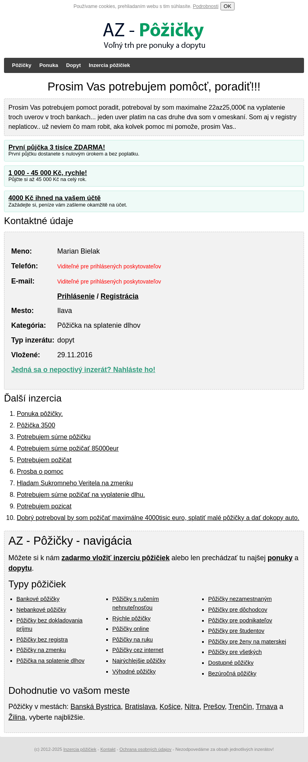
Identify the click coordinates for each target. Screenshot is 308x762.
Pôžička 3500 (36, 425)
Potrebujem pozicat (44, 506)
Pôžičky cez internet (137, 650)
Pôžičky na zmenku (41, 650)
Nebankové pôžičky (41, 609)
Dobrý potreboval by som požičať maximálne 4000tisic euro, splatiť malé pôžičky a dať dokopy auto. (158, 517)
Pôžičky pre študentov (236, 631)
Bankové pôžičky (38, 599)
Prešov (214, 707)
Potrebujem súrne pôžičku (54, 436)
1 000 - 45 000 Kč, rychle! (47, 173)
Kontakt (107, 749)
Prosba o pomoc (40, 471)
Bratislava (140, 707)
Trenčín (240, 707)
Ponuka (48, 65)
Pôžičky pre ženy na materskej (247, 641)
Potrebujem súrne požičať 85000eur (68, 448)
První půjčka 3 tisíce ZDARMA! (56, 147)
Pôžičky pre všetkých (235, 652)
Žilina (16, 717)
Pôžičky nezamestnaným (240, 599)
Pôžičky (21, 65)
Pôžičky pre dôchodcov (237, 609)
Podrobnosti (206, 6)
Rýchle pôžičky (131, 618)
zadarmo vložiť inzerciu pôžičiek (115, 558)
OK (227, 6)
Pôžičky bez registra (42, 639)
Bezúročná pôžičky (232, 673)
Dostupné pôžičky (231, 663)
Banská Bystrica (95, 707)
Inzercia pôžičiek (109, 65)
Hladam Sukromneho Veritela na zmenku (75, 483)
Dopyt (73, 65)
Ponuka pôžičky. (40, 413)
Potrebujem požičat (44, 460)
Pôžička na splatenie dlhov (50, 661)
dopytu (20, 568)
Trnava (266, 707)
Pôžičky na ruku (132, 639)
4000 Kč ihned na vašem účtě (54, 198)
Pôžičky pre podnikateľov (240, 620)
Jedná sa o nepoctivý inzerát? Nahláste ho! (83, 370)
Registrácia (120, 296)
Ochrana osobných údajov (145, 749)
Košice (170, 707)
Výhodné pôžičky (134, 671)
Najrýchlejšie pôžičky (139, 661)
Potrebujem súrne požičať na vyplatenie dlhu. (81, 494)
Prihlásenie (76, 296)
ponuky (280, 558)
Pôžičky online (130, 629)
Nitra (192, 707)
